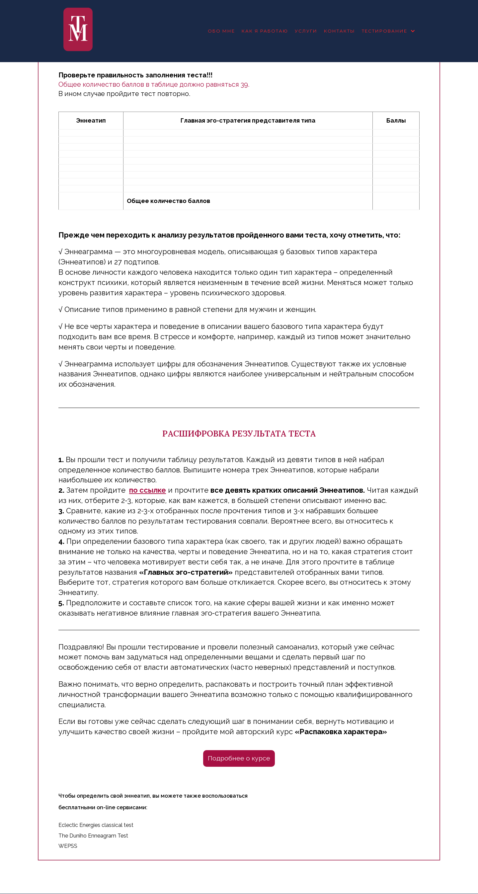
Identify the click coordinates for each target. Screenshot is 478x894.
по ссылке (147, 490)
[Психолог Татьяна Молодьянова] (78, 31)
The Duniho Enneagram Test (93, 836)
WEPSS (67, 846)
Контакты (339, 31)
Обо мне (221, 31)
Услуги (306, 31)
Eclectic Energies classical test (95, 825)
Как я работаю (265, 31)
